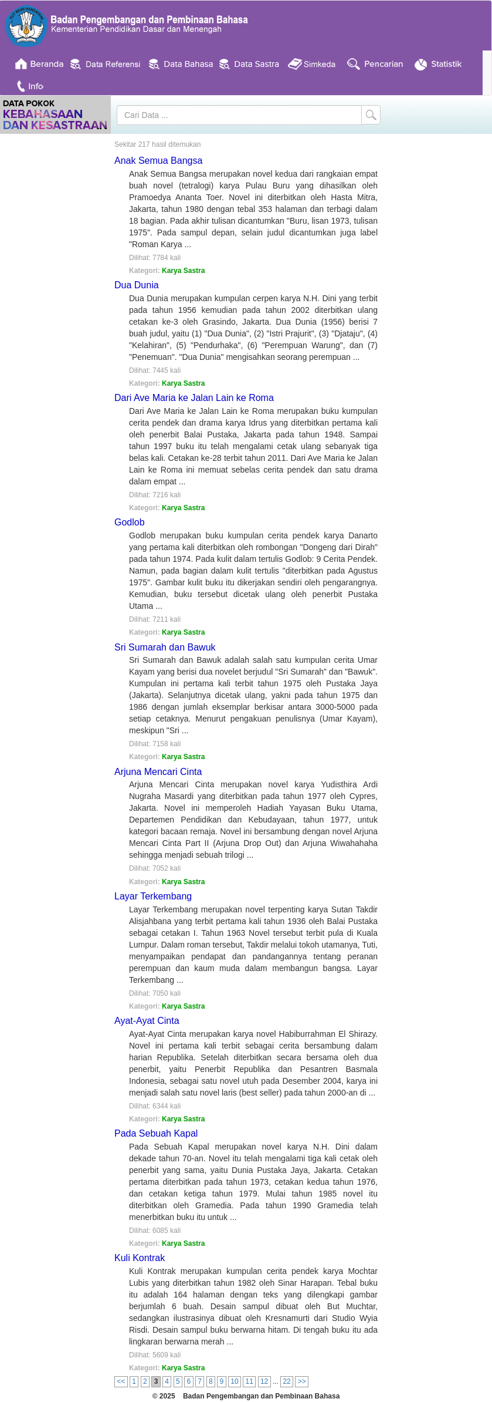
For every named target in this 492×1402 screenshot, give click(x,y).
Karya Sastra (183, 271)
